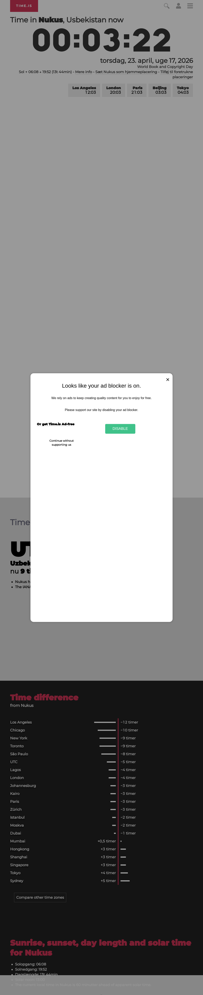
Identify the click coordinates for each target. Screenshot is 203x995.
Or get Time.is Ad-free (55, 424)
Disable (120, 429)
